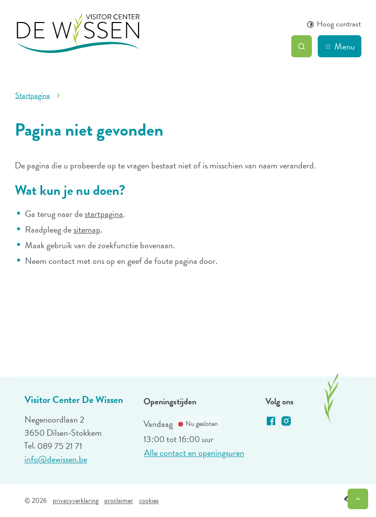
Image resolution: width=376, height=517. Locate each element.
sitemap (86, 229)
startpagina (104, 213)
